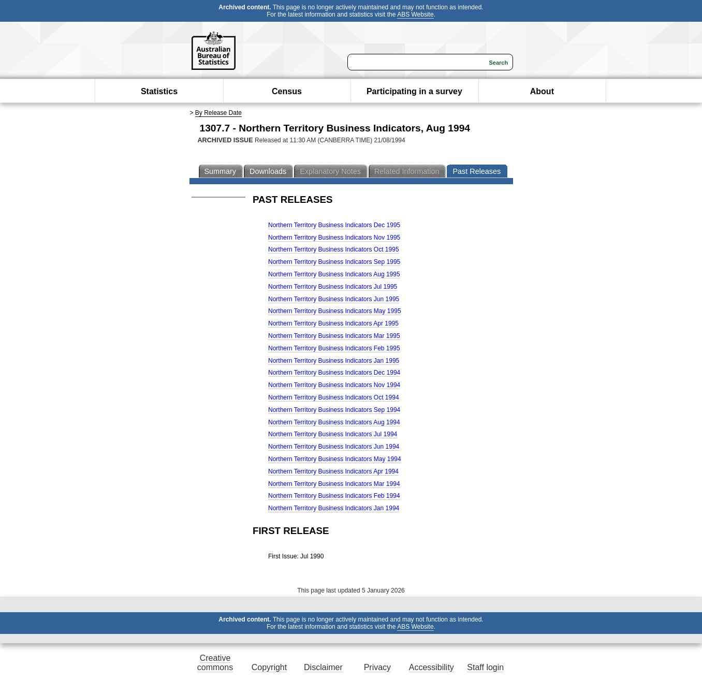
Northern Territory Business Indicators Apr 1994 (333, 471)
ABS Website (415, 14)
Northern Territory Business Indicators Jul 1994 (332, 434)
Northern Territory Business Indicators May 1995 (334, 311)
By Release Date (218, 112)
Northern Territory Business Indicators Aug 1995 (334, 274)
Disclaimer (323, 667)
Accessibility (431, 667)
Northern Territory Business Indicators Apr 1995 (333, 323)
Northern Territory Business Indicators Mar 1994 (334, 483)
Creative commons (215, 663)
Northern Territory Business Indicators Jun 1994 (333, 446)
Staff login (485, 667)
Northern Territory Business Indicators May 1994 (334, 459)
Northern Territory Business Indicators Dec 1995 (334, 225)
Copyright (269, 667)
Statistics (159, 91)
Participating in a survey (414, 91)
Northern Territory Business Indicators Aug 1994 (334, 422)
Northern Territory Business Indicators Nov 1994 (334, 385)
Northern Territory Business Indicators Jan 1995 (333, 360)
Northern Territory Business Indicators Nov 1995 (334, 237)
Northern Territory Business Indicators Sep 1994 (334, 409)
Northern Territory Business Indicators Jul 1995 (332, 286)
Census (287, 91)
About (542, 91)
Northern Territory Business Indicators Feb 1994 (334, 495)
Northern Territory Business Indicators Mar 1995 (334, 335)
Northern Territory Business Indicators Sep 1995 (334, 261)
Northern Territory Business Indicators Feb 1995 (334, 348)
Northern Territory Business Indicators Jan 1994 (333, 508)
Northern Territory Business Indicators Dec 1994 (334, 372)
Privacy (377, 667)
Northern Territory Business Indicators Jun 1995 (333, 299)
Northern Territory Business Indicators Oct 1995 (333, 249)
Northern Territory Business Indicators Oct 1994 (333, 397)
